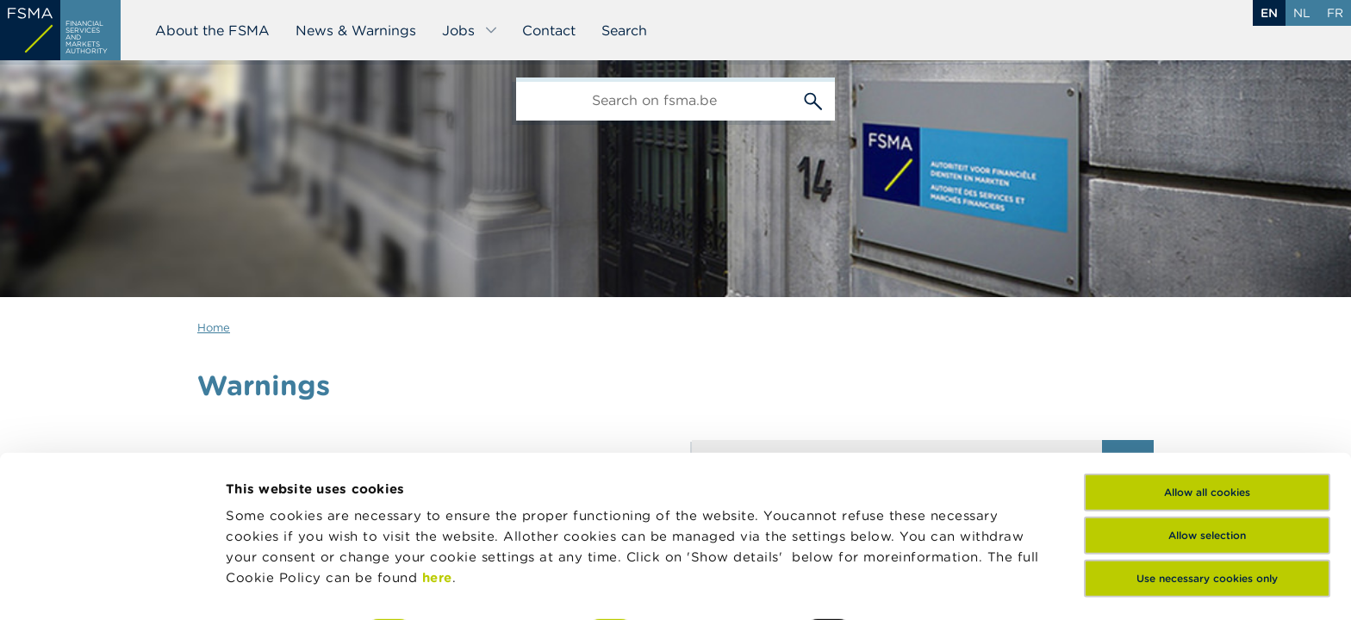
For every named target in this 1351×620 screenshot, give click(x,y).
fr (1335, 13)
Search (624, 30)
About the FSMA (212, 30)
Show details (269, 586)
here (437, 470)
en (1269, 13)
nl (1302, 13)
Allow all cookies (1207, 385)
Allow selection (1207, 428)
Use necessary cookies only (1207, 471)
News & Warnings (356, 30)
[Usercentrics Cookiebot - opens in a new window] (111, 586)
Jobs (470, 30)
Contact (549, 30)
